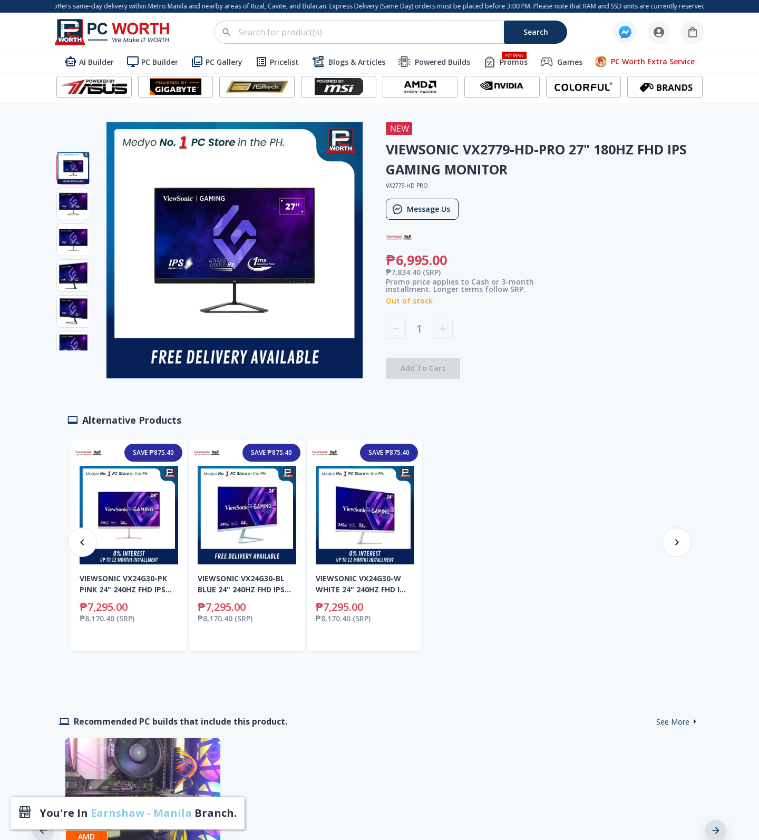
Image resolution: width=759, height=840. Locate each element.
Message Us (422, 209)
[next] (715, 817)
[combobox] (396, 32)
